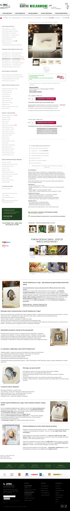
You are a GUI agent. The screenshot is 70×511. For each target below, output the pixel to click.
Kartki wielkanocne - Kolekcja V (9, 37)
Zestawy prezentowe (6, 92)
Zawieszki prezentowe (7, 90)
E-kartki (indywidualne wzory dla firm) (10, 78)
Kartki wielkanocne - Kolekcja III (9, 33)
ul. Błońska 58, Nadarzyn (29, 498)
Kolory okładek (5, 195)
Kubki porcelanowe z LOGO (9, 125)
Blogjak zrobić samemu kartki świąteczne (10, 200)
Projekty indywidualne (7, 39)
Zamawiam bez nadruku (45, 122)
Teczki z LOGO (5, 143)
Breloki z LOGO (5, 121)
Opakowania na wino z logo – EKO (9, 88)
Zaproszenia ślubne (6, 188)
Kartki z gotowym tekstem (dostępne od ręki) (12, 74)
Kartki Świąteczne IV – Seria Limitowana (13, 58)
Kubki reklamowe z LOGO (7, 127)
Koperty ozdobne (6, 182)
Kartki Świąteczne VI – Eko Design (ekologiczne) (13, 62)
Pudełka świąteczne (6, 100)
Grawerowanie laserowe (7, 202)
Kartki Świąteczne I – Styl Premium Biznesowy (12, 52)
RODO (57, 499)
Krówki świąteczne (6, 94)
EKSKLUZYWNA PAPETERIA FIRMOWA (12, 159)
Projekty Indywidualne (45, 495)
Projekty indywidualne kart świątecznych (11, 66)
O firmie (5, 18)
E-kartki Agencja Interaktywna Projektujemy (12, 44)
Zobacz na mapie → (28, 500)
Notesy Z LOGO (5, 168)
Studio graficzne (27, 18)
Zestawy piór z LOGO (7, 135)
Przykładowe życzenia (46, 131)
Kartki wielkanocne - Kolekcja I (9, 29)
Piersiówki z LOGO (6, 117)
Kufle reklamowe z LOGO (7, 150)
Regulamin (58, 492)
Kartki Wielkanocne (44, 486)
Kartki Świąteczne (44, 488)
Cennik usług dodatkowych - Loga (47, 133)
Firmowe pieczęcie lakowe (8, 180)
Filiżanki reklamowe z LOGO (8, 152)
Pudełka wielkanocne (6, 42)
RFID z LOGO (5, 123)
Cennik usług (58, 488)
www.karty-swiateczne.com (13, 408)
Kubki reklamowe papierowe (8, 133)
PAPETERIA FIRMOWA (33, 13)
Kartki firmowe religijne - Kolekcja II (10, 31)
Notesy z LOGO (5, 108)
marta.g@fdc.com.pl (28, 495)
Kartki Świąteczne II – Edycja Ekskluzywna (11, 54)
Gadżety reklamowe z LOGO (9, 115)
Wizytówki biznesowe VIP (8, 166)
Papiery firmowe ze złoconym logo (9, 174)
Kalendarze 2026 (6, 104)
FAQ (10, 18)
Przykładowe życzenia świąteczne (9, 193)
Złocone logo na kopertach (8, 172)
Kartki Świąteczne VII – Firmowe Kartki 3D (11, 64)
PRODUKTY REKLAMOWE (46, 13)
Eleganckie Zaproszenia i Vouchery (10, 164)
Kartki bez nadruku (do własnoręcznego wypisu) (12, 76)
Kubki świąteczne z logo (7, 102)
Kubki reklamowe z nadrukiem (8, 144)
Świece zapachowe (6, 96)
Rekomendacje (16, 18)
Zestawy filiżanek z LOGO (8, 154)
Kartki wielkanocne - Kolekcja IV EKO (10, 35)
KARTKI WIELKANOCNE (20, 13)
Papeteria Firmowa (44, 490)
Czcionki (45, 18)
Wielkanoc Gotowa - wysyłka (9, 40)
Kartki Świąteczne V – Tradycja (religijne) (11, 60)
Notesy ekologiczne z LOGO (8, 141)
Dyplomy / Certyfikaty (7, 176)
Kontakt (57, 18)
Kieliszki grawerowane (7, 146)
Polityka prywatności (59, 495)
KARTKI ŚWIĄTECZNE (7, 13)
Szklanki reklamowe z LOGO (8, 148)
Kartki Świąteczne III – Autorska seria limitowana (13, 56)
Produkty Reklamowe (45, 492)
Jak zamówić (37, 18)
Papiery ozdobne (6, 178)
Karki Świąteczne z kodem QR (8, 80)
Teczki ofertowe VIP (6, 162)
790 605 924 (45, 150)
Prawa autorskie (59, 497)
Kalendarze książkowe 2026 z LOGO (10, 106)
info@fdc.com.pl (27, 487)
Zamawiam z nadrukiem (45, 98)
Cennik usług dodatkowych (8, 197)
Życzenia (51, 18)
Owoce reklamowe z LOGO (8, 129)
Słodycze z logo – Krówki (7, 131)
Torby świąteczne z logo (7, 98)
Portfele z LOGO (6, 139)
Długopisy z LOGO (6, 119)
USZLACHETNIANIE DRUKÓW (61, 13)
